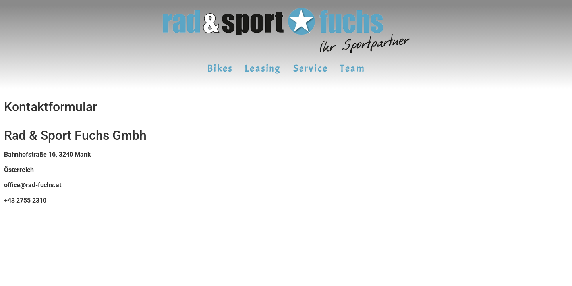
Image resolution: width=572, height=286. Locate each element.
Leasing (263, 68)
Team (352, 68)
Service (310, 68)
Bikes (220, 68)
